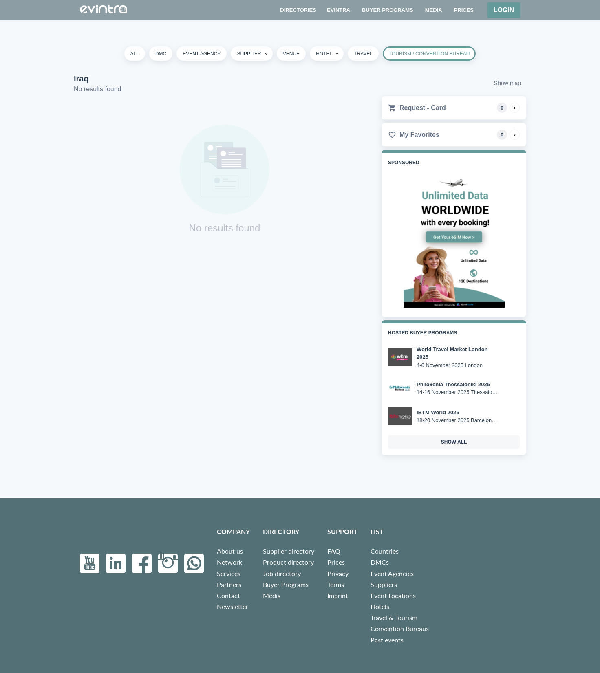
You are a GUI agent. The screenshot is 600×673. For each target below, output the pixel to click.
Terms (335, 584)
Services (228, 573)
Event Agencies (392, 573)
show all (454, 442)
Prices (336, 562)
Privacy (338, 573)
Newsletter (232, 606)
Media (272, 595)
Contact (228, 595)
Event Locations (393, 595)
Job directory (282, 573)
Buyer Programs (286, 584)
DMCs (380, 562)
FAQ (333, 551)
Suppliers (384, 584)
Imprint (337, 595)
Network (229, 562)
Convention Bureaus (400, 628)
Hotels (380, 606)
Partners (229, 584)
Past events (387, 640)
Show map (507, 83)
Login (504, 10)
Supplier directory (288, 551)
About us (230, 551)
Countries (385, 551)
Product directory (288, 562)
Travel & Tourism (394, 617)
